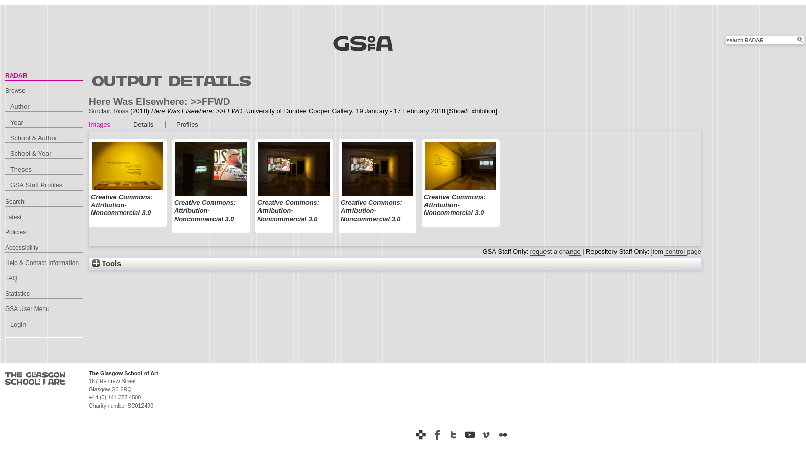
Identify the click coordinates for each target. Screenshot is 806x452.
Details (143, 124)
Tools (106, 263)
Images (99, 124)
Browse (15, 90)
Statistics (17, 293)
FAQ (11, 278)
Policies (15, 232)
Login (18, 324)
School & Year (30, 153)
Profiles (187, 124)
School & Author (33, 138)
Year (16, 122)
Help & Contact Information (42, 263)
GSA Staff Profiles (36, 185)
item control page (676, 251)
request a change (555, 251)
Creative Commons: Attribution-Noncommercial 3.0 (122, 205)
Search (15, 201)
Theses (21, 169)
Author (20, 106)
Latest (13, 217)
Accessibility (21, 247)
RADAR (16, 75)
